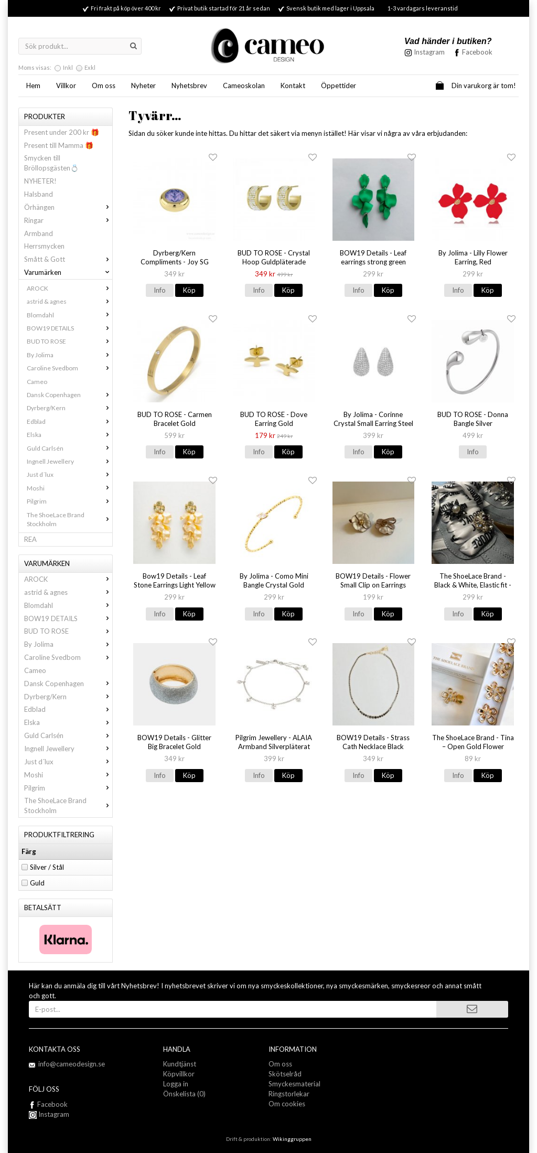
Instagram (49, 1114)
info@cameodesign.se (71, 1064)
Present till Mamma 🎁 (58, 145)
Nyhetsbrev (189, 85)
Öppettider (338, 85)
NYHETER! (40, 181)
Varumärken (68, 272)
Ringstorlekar (288, 1094)
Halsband (38, 194)
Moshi (69, 488)
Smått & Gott (68, 259)
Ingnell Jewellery (69, 461)
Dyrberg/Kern (69, 408)
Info (160, 290)
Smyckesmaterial (294, 1084)
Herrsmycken (44, 246)
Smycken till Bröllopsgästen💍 (51, 163)
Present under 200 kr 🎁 (61, 132)
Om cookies (286, 1103)
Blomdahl (69, 315)
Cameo (37, 382)
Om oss (103, 85)
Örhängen (68, 207)
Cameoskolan (244, 85)
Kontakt (293, 85)
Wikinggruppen (292, 1139)
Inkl (68, 67)
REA (30, 539)
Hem (33, 85)
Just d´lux (69, 474)
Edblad (69, 421)
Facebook (477, 52)
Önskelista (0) (184, 1094)
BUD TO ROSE (69, 341)
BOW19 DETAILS (69, 328)
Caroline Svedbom (69, 368)
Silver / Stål (47, 867)
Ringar (68, 220)
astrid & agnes (69, 301)
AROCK (69, 288)
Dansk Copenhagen (69, 395)
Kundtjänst (179, 1064)
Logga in (175, 1084)
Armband (38, 233)
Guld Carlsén (69, 448)
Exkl (89, 67)
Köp (189, 290)
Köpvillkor (179, 1074)
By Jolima (69, 355)
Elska (69, 435)
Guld (37, 883)
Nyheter (143, 85)
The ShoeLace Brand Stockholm (69, 519)
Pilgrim (69, 501)
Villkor (66, 85)
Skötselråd (285, 1074)
